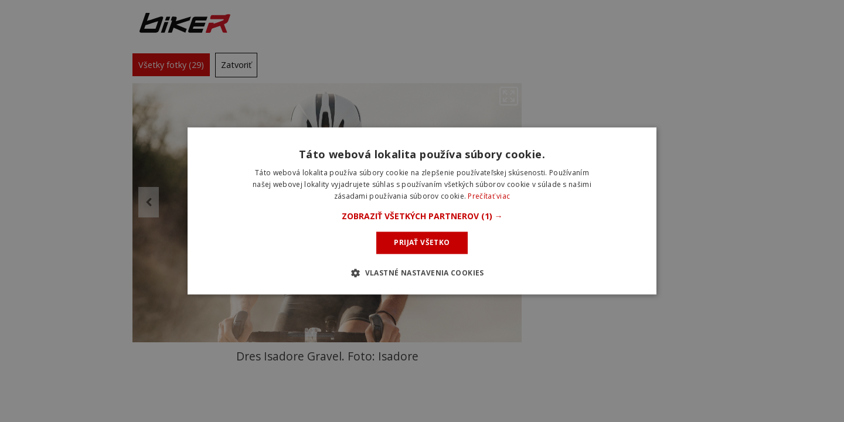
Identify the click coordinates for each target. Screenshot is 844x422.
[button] (422, 216)
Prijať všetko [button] (422, 242)
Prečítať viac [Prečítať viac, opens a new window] (489, 196)
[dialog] (422, 210)
